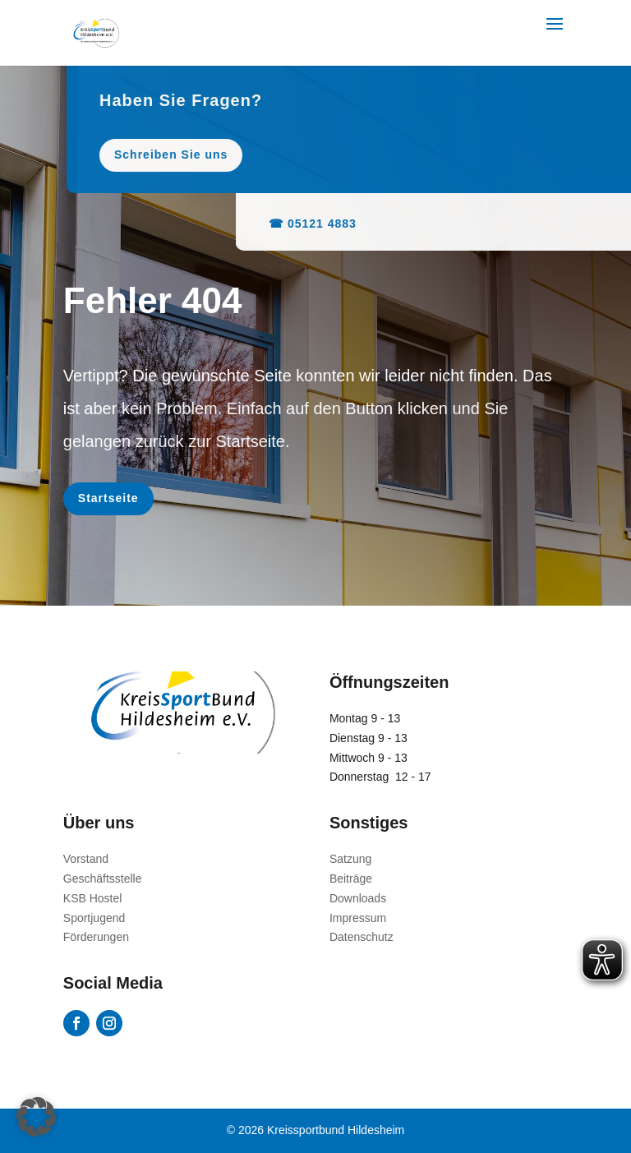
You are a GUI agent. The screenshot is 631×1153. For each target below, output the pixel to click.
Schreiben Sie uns (276, 154)
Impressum (357, 918)
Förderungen (96, 936)
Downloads (357, 898)
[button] (36, 1117)
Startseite (108, 498)
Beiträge (350, 878)
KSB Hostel (92, 898)
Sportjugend (94, 918)
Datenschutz (361, 936)
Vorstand (85, 858)
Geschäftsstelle (102, 878)
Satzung (350, 858)
